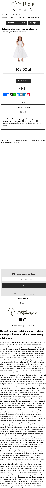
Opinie (23, 112)
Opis (23, 102)
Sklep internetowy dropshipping (24, 294)
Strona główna (6, 15)
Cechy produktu (23, 107)
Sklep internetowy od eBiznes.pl (23, 326)
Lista (23, 23)
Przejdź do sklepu (23, 81)
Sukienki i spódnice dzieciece (19, 15)
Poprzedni (12, 23)
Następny (34, 23)
